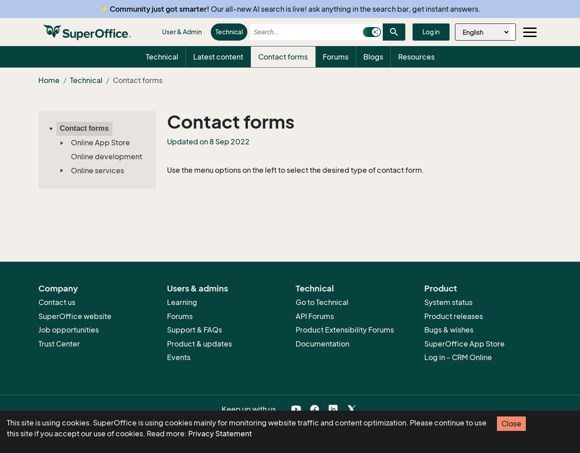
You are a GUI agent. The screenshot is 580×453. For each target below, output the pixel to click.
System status (448, 302)
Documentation (322, 343)
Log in (431, 32)
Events (178, 357)
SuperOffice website (74, 316)
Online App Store (100, 142)
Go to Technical (322, 302)
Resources (416, 56)
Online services (97, 170)
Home (49, 80)
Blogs (373, 56)
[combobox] (304, 32)
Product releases (453, 316)
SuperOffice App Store (464, 343)
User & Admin (182, 32)
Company (58, 288)
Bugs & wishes (448, 329)
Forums (335, 56)
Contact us (56, 302)
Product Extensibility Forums (345, 329)
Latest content (218, 56)
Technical (229, 32)
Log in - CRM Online (458, 357)
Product (440, 288)
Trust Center (59, 343)
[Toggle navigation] (530, 32)
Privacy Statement (220, 433)
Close (511, 423)
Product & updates (199, 343)
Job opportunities (68, 329)
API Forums (315, 316)
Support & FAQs (194, 329)
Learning (182, 302)
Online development (106, 156)
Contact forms (283, 56)
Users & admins (197, 288)
